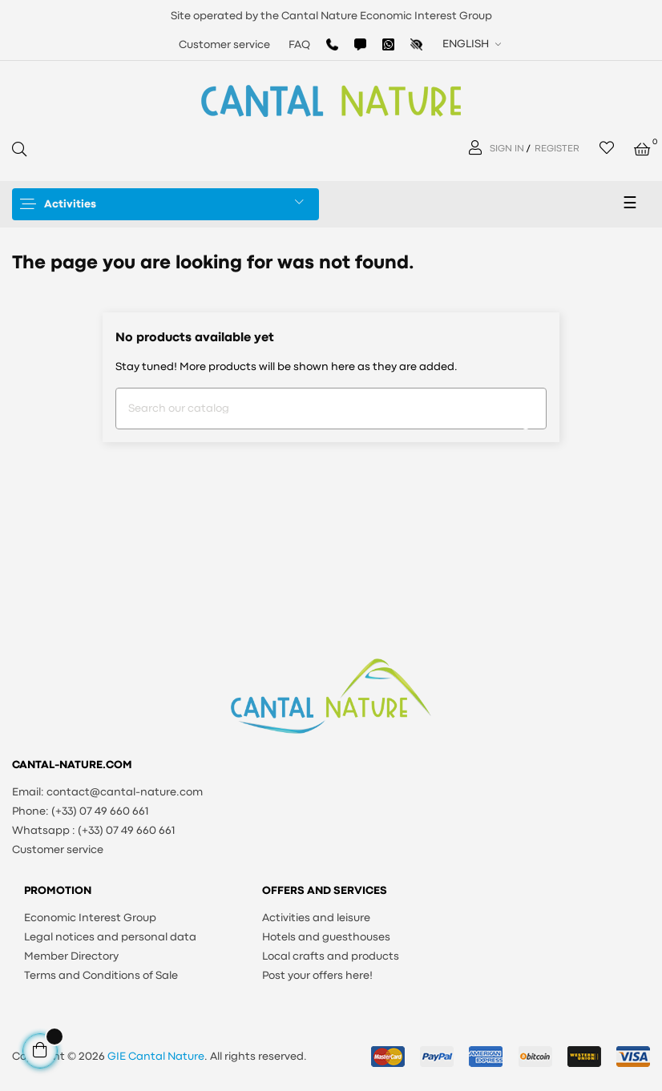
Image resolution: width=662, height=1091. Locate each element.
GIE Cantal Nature (155, 1056)
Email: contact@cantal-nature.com (107, 792)
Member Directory (71, 956)
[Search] (331, 408)
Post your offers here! (317, 975)
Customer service (224, 45)
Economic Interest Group (90, 918)
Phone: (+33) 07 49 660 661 (80, 811)
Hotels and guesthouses (326, 937)
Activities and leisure (316, 918)
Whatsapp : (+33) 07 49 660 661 (94, 830)
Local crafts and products (330, 956)
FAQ (299, 45)
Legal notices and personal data (110, 937)
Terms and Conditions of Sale (101, 975)
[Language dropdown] (469, 44)
